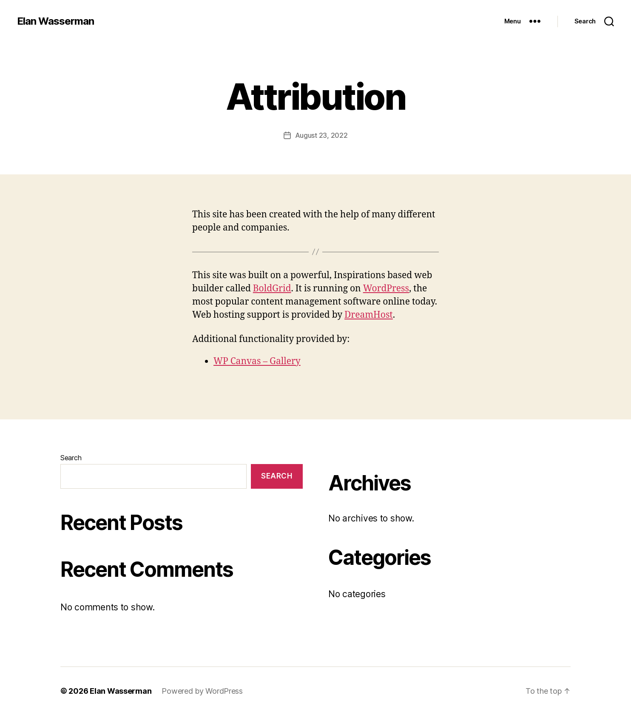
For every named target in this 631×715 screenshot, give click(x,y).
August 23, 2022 (321, 135)
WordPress (386, 288)
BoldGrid (272, 288)
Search (70, 457)
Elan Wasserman (55, 21)
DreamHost (368, 315)
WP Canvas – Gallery (257, 361)
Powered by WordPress (202, 691)
